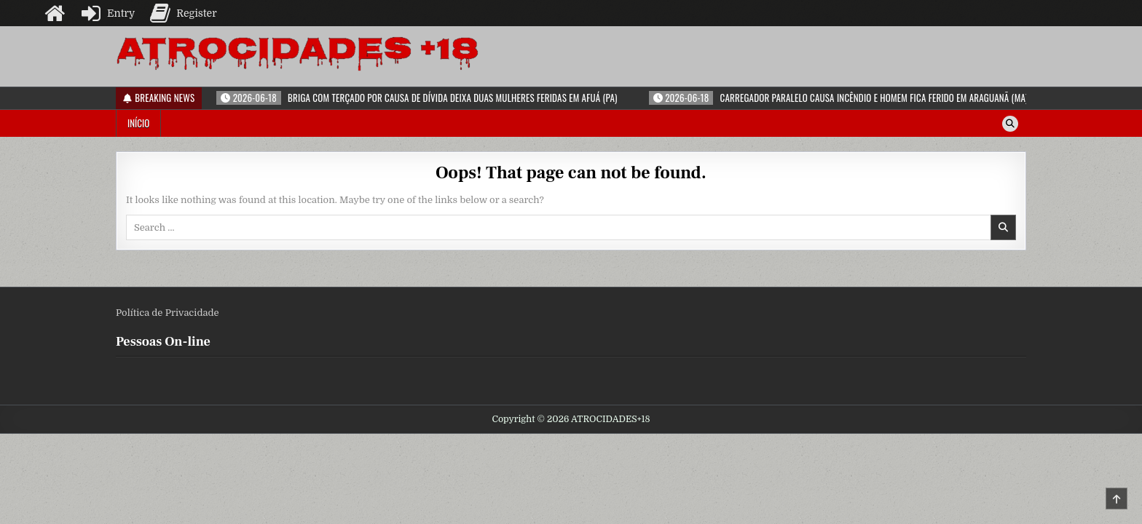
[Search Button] (1010, 124)
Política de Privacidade (167, 312)
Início (138, 123)
